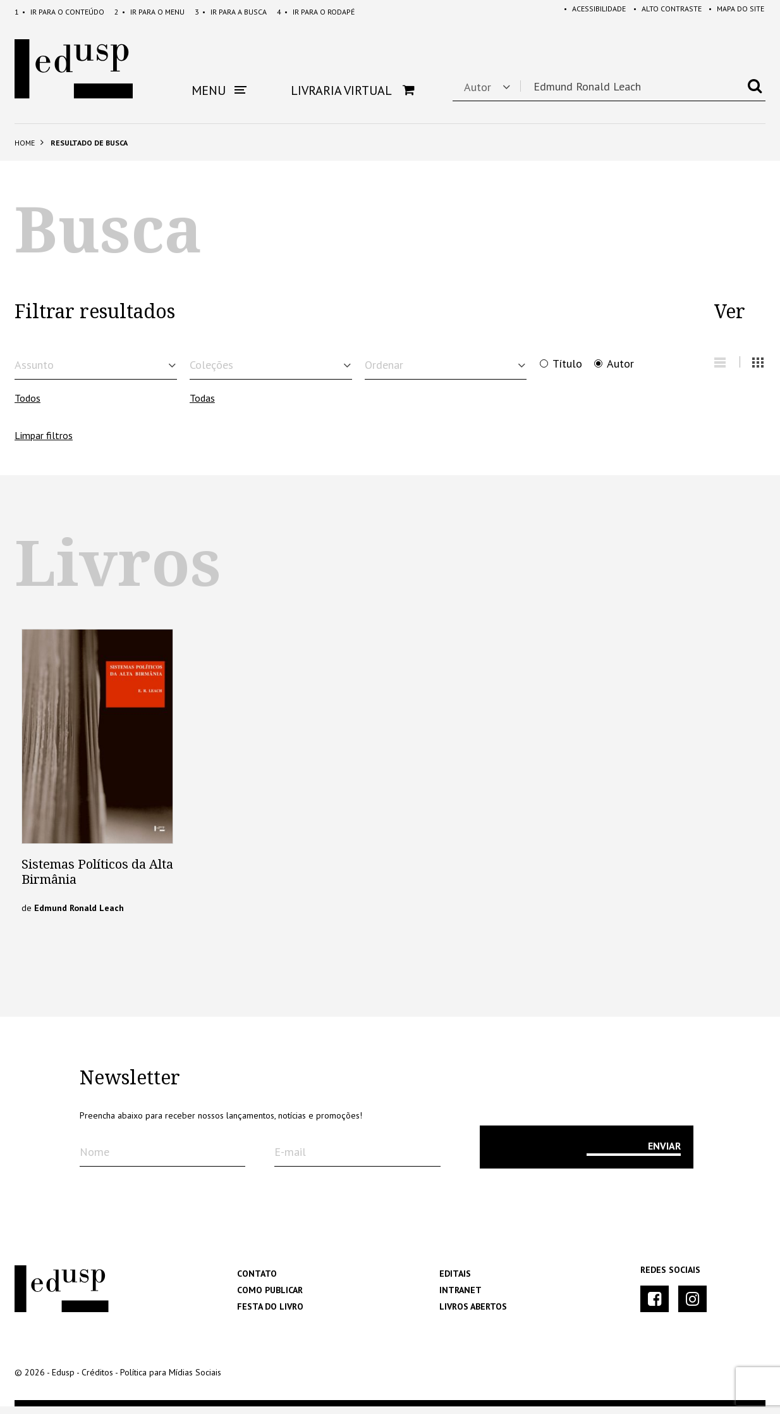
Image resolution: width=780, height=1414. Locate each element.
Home (25, 142)
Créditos (97, 1380)
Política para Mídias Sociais (170, 1380)
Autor (620, 363)
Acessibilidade (587, 11)
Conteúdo (59, 11)
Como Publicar (270, 1297)
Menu (149, 11)
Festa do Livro (270, 1314)
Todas (202, 406)
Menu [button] (219, 90)
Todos (27, 406)
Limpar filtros (44, 443)
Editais (455, 1281)
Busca (231, 11)
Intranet (460, 1297)
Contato (257, 1281)
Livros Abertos (473, 1314)
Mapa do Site (734, 11)
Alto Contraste (662, 11)
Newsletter (130, 1085)
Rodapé (316, 11)
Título (567, 363)
